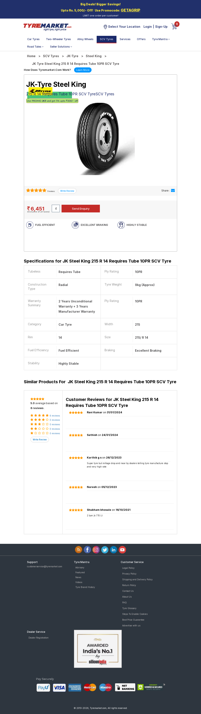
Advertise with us (131, 625)
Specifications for (97, 261)
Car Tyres (33, 39)
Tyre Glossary (129, 608)
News (78, 577)
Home (31, 56)
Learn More (82, 69)
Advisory (79, 567)
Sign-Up (161, 26)
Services (125, 39)
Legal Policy (128, 568)
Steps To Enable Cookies (135, 614)
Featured (80, 572)
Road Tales (35, 46)
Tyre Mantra (161, 39)
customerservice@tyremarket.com (44, 566)
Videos (78, 582)
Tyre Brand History (85, 587)
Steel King (94, 56)
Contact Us (128, 591)
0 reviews (55, 420)
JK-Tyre (72, 56)
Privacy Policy (129, 573)
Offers (141, 39)
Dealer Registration (39, 637)
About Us (127, 596)
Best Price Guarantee (133, 619)
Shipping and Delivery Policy (137, 579)
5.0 (32, 403)
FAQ (124, 602)
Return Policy (129, 585)
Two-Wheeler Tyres (58, 39)
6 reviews (51, 191)
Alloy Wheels (85, 39)
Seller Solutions (61, 46)
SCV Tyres (106, 39)
